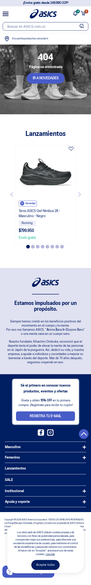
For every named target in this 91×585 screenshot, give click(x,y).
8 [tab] (62, 246)
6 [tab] (52, 246)
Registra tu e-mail (45, 416)
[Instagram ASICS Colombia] (50, 434)
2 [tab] (33, 246)
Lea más (50, 554)
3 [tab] (38, 246)
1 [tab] (28, 246)
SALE (9, 480)
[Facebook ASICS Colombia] (41, 434)
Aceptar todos (45, 565)
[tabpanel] (45, 194)
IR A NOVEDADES (45, 78)
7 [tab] (57, 246)
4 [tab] (42, 246)
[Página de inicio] (43, 13)
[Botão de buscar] (81, 26)
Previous (11, 194)
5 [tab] (47, 246)
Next (79, 194)
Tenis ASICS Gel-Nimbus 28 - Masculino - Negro (39, 213)
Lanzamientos (15, 468)
